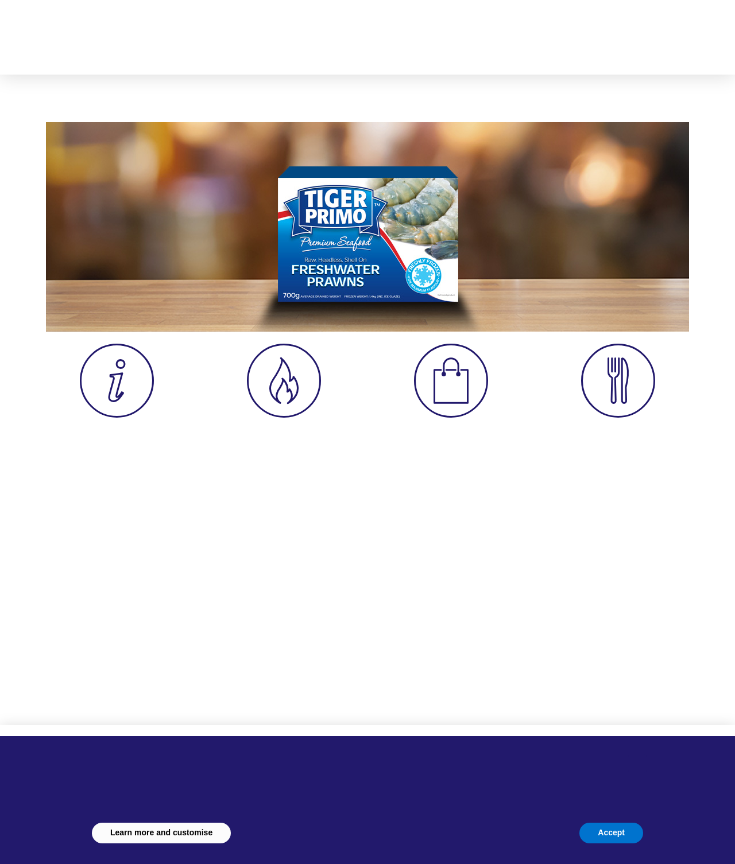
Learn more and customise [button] (161, 832)
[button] (564, 31)
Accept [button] (611, 832)
